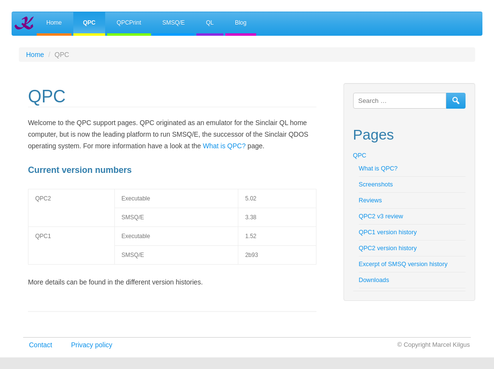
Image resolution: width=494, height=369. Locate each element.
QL (210, 22)
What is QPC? (224, 146)
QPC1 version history (388, 232)
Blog (241, 22)
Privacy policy (91, 345)
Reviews (370, 200)
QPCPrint (129, 22)
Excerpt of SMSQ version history (403, 264)
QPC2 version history (388, 248)
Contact (40, 345)
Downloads (374, 280)
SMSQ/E (173, 22)
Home (54, 22)
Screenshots (376, 184)
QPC (89, 22)
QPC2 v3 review (381, 216)
